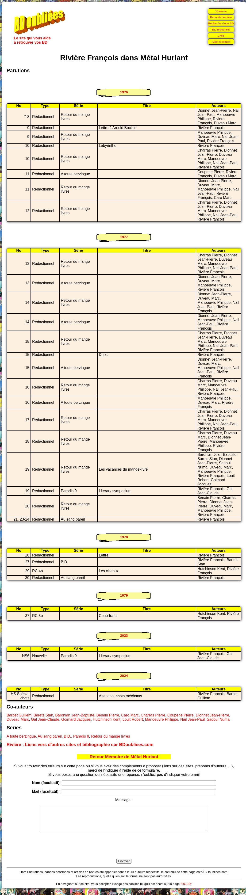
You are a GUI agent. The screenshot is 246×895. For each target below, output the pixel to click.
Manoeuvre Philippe (161, 719)
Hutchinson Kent (106, 719)
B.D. (67, 736)
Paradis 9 (81, 736)
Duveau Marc (18, 719)
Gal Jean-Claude (45, 719)
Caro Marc (130, 715)
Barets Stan (43, 715)
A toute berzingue (21, 736)
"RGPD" (186, 889)
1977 (124, 237)
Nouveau (221, 11)
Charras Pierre (153, 715)
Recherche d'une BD (221, 23)
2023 (124, 635)
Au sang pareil (50, 736)
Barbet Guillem (19, 715)
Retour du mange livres (110, 736)
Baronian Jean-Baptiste (74, 715)
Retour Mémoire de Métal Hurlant (124, 756)
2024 (124, 676)
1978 (124, 537)
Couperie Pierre (180, 715)
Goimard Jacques (76, 719)
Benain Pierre (107, 715)
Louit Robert (133, 719)
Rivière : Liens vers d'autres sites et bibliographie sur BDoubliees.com (80, 744)
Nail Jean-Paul (192, 719)
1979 (124, 595)
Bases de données (221, 17)
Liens (221, 35)
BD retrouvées (221, 29)
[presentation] (124, 851)
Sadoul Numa (218, 719)
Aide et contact (221, 41)
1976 (124, 92)
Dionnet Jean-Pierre (212, 715)
